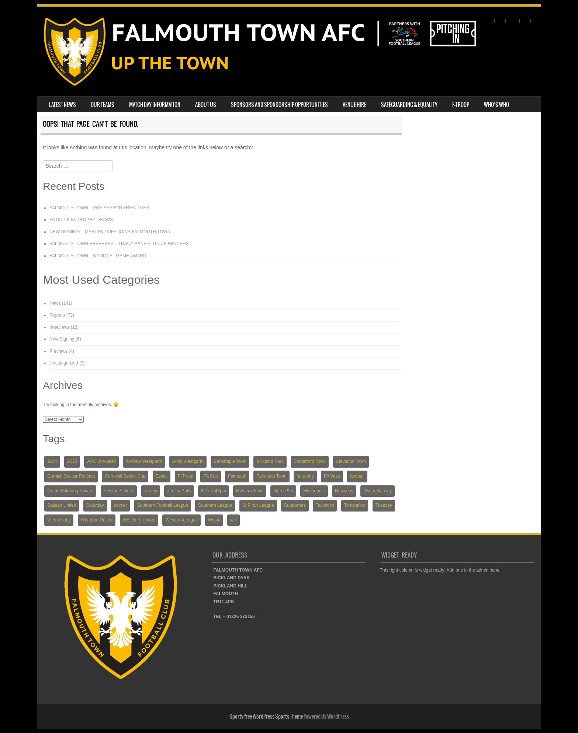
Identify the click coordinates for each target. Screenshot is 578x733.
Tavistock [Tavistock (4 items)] (325, 505)
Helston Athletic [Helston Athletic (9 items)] (119, 490)
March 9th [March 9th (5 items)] (283, 490)
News (54, 303)
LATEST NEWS (62, 105)
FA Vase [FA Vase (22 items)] (332, 476)
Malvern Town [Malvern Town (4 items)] (249, 490)
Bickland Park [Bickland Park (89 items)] (269, 461)
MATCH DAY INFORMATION (154, 105)
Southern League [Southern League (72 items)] (215, 505)
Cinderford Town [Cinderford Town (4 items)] (310, 461)
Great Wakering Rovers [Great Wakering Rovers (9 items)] (70, 490)
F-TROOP (460, 105)
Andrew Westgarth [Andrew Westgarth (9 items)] (144, 461)
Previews (58, 351)
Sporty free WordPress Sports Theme (266, 716)
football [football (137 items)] (357, 476)
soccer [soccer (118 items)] (120, 505)
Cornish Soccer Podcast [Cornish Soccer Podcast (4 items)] (71, 476)
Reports (57, 315)
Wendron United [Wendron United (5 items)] (97, 520)
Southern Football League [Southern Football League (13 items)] (162, 505)
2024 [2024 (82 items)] (52, 461)
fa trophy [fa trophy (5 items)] (305, 476)
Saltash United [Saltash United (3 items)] (61, 505)
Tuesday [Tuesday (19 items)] (383, 505)
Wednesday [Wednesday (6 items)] (58, 520)
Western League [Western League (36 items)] (181, 520)
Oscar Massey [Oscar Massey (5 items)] (377, 490)
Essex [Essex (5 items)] (162, 476)
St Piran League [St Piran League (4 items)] (258, 505)
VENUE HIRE (354, 105)
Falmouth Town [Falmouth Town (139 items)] (271, 476)
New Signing (61, 339)
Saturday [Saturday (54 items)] (95, 505)
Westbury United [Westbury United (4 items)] (139, 520)
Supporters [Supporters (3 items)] (295, 505)
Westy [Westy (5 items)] (214, 520)
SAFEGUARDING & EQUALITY (409, 105)
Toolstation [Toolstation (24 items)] (354, 505)
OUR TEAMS (102, 105)
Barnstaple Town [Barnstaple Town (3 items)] (230, 461)
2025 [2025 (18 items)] (72, 461)
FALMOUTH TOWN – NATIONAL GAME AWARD (97, 255)
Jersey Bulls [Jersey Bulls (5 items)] (179, 490)
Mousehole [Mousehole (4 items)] (314, 490)
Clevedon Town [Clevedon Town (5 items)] (351, 461)
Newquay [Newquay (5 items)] (344, 490)
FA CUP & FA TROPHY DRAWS (81, 219)
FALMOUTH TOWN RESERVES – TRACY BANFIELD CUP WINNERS (118, 243)
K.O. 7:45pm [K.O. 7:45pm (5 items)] (213, 490)
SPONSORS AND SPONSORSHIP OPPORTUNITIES (279, 105)
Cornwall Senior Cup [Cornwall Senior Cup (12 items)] (125, 476)
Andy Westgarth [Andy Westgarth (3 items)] (188, 461)
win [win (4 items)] (233, 520)
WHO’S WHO (496, 105)
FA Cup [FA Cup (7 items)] (210, 476)
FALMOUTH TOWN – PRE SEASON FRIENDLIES (99, 207)
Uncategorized (63, 363)
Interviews (59, 327)
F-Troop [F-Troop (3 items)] (185, 476)
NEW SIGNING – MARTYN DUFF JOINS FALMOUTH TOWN (109, 231)
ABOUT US (205, 105)
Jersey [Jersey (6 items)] (150, 490)
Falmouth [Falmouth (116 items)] (237, 476)
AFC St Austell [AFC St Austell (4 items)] (101, 461)
